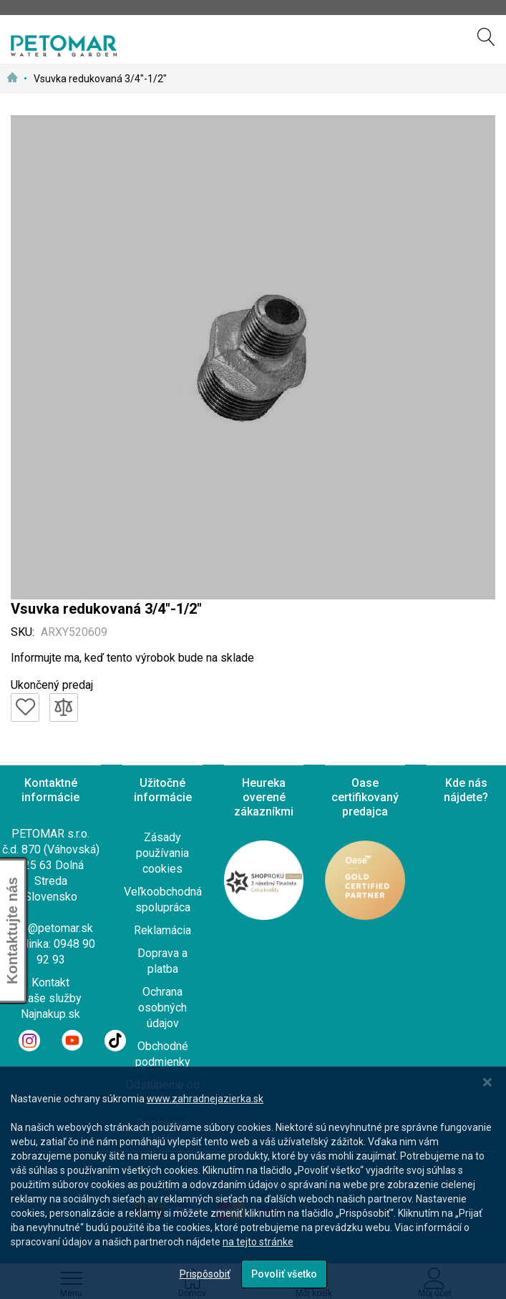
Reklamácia (162, 930)
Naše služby (51, 998)
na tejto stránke (258, 1241)
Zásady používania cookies (162, 853)
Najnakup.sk (50, 1014)
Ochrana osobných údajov (162, 1007)
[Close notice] (487, 1083)
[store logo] (64, 46)
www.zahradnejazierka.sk (205, 1098)
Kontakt (50, 982)
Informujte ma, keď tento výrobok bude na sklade (132, 658)
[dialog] (253, 1183)
